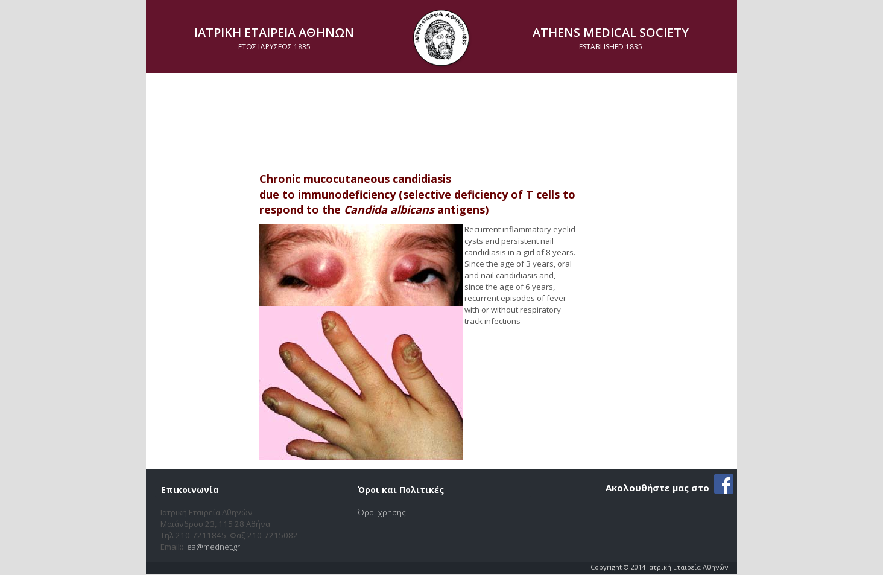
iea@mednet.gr (212, 546)
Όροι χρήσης (382, 512)
